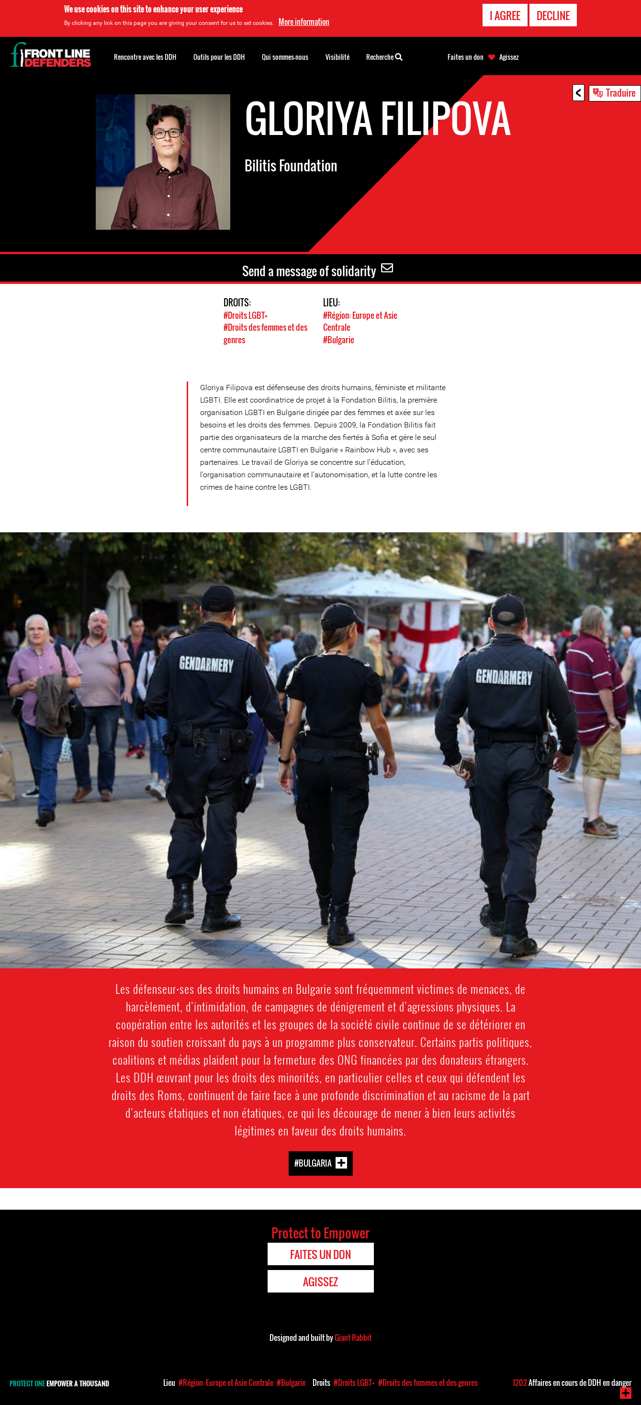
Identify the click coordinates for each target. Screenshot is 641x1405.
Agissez (509, 57)
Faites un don (466, 57)
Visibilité (337, 57)
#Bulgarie (338, 339)
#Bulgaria (313, 1162)
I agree (505, 15)
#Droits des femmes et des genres (428, 1382)
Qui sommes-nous (285, 57)
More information (304, 21)
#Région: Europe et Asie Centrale (226, 1382)
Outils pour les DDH (219, 57)
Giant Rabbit (353, 1336)
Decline (553, 15)
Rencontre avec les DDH (145, 57)
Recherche (384, 56)
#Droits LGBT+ (246, 315)
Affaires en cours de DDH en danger (572, 1382)
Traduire (621, 92)
